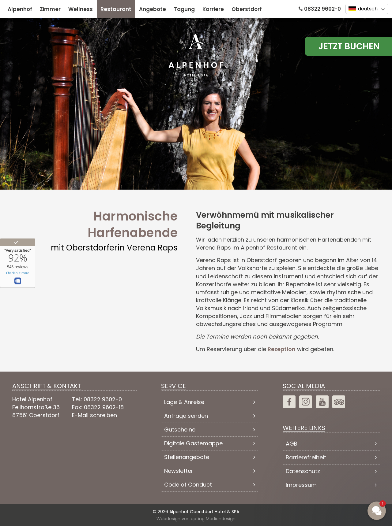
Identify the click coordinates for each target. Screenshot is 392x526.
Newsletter (178, 471)
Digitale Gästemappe (193, 443)
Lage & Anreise (184, 402)
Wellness (80, 9)
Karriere (213, 9)
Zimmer (50, 9)
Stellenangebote (186, 457)
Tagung (184, 9)
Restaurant (115, 9)
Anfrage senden (186, 416)
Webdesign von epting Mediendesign (196, 518)
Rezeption (282, 349)
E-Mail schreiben (94, 415)
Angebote (152, 9)
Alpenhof (20, 9)
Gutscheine (179, 429)
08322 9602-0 (322, 9)
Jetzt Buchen (349, 46)
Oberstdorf (247, 9)
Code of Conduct (188, 484)
